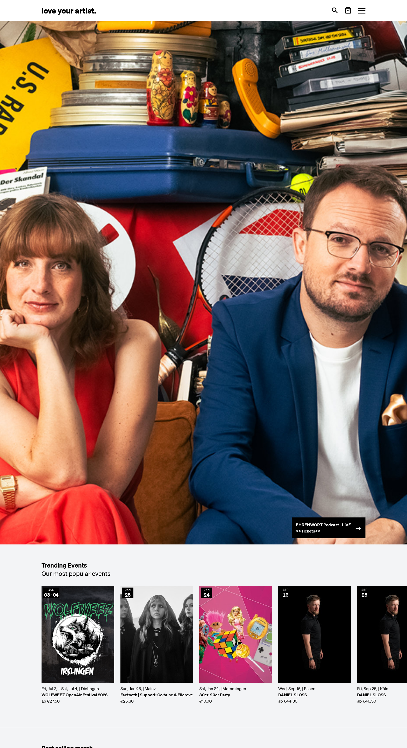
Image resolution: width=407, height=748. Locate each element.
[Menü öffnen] (361, 10)
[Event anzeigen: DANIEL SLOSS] (314, 645)
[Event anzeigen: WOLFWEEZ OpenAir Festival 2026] (77, 645)
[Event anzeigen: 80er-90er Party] (235, 645)
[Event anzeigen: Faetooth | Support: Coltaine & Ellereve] (156, 645)
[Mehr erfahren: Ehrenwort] (328, 527)
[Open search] (334, 10)
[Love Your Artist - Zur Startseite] (69, 10)
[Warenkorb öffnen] (348, 10)
